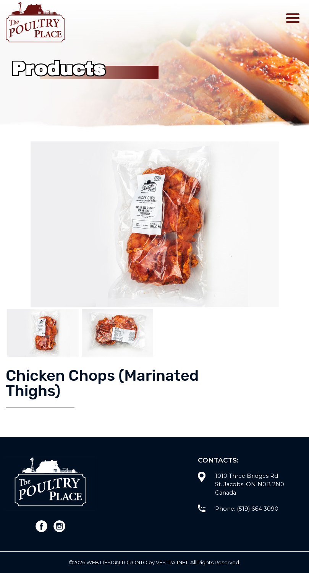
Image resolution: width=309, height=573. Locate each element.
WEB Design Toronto (116, 562)
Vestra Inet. (172, 562)
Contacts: (218, 460)
